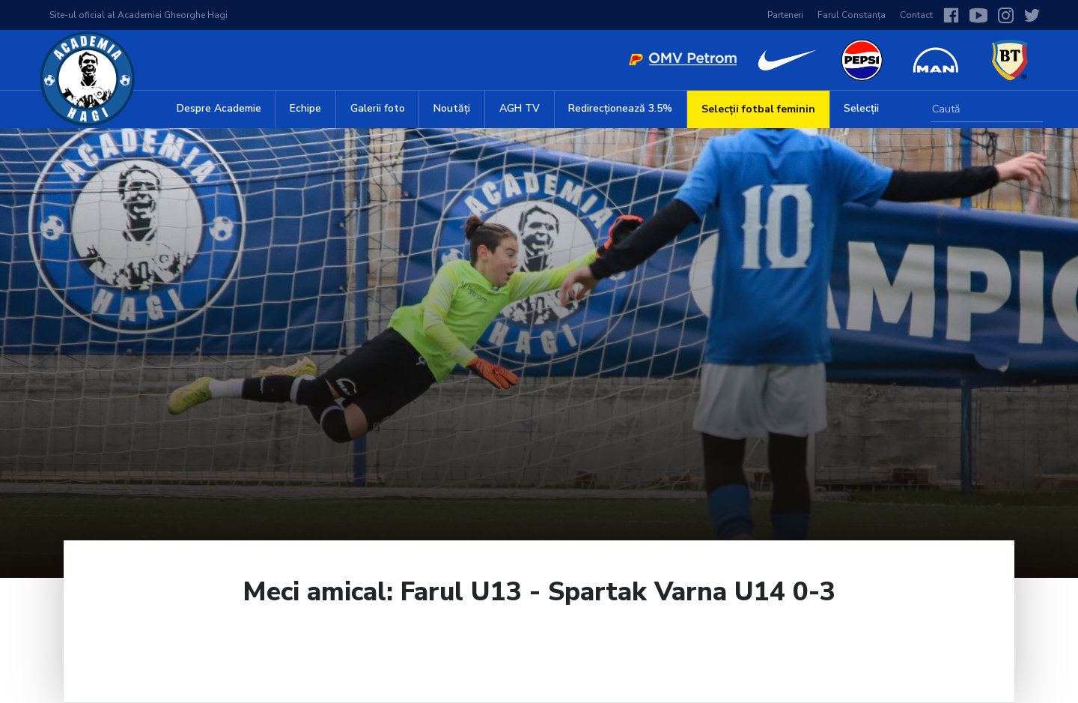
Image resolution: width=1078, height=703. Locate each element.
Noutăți (451, 108)
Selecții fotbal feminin (758, 109)
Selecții (861, 108)
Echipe (305, 108)
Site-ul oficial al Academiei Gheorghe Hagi (138, 15)
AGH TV (519, 108)
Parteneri (785, 15)
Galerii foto (377, 108)
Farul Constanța (851, 15)
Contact (916, 15)
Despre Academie (219, 108)
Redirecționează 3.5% (620, 108)
